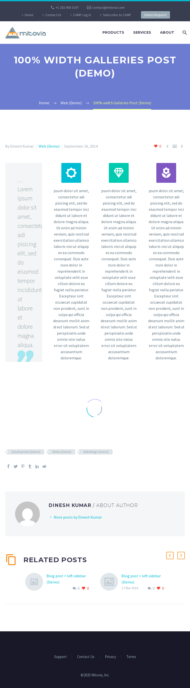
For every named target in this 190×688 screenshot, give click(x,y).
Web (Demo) (49, 146)
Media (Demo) (61, 452)
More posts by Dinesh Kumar (78, 517)
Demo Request (155, 15)
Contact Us (53, 15)
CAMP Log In (82, 15)
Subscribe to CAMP (117, 15)
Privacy (110, 657)
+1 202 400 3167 (67, 7)
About (167, 32)
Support (60, 657)
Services (142, 32)
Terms (131, 657)
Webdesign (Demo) (96, 452)
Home (29, 15)
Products (113, 32)
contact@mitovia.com (108, 7)
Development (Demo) (26, 452)
